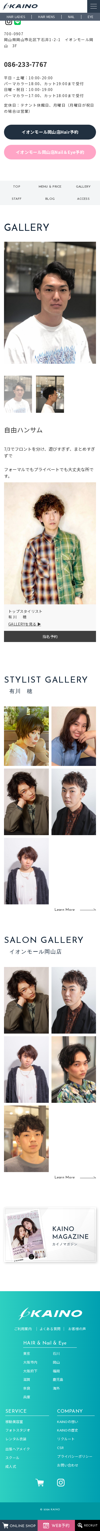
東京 (26, 1353)
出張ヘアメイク (17, 1448)
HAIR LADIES (16, 16)
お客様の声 (77, 1328)
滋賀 (26, 1379)
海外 (56, 1388)
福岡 (56, 1370)
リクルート (66, 1438)
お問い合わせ (67, 1465)
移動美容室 (14, 1421)
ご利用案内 (23, 1328)
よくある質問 (50, 1328)
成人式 (10, 1466)
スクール (12, 1457)
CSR (60, 1447)
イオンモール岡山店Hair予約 (50, 132)
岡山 (56, 1362)
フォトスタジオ (17, 1430)
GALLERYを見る (22, 624)
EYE (91, 16)
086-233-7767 (25, 64)
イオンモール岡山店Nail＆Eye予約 (50, 152)
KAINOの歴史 (67, 1430)
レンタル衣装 (16, 1438)
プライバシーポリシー (75, 1456)
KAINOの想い (67, 1421)
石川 (56, 1353)
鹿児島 (58, 1379)
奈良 (26, 1388)
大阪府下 (30, 1370)
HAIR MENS (46, 16)
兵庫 (26, 1396)
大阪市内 (30, 1362)
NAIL (71, 16)
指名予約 (50, 636)
